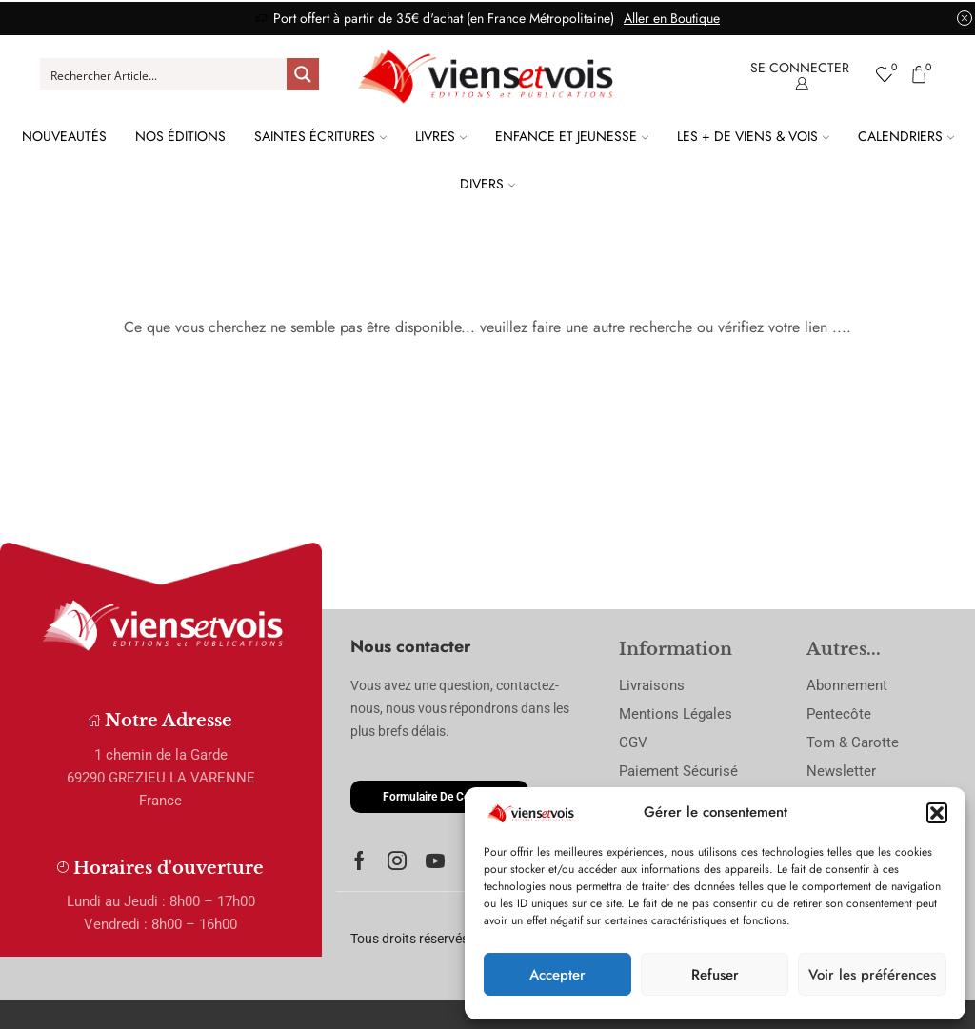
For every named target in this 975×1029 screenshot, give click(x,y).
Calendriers (906, 136)
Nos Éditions (180, 136)
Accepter (557, 974)
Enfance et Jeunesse (571, 136)
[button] (936, 812)
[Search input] (164, 74)
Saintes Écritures (320, 136)
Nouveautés (64, 136)
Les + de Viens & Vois (753, 136)
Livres (441, 136)
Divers (487, 183)
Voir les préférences (872, 974)
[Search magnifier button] (303, 74)
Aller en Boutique (672, 18)
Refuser (715, 974)
